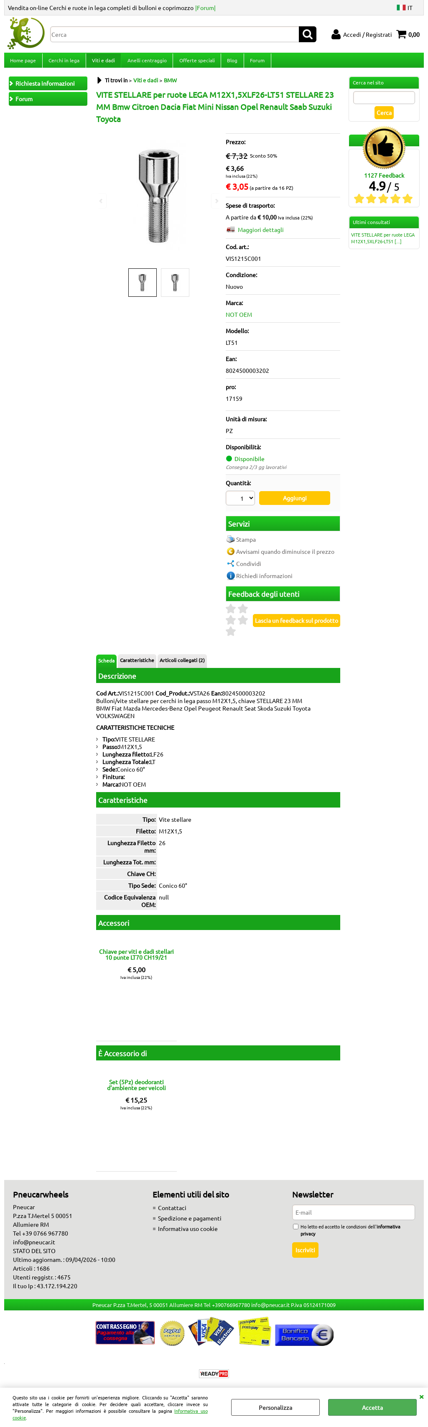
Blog (230, 62)
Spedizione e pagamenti (190, 1221)
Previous (101, 201)
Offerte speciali (195, 62)
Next (216, 201)
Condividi (248, 567)
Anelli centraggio (146, 62)
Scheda (106, 663)
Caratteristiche (137, 663)
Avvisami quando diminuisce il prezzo (285, 554)
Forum (255, 62)
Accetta (372, 1407)
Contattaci (172, 1211)
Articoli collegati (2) (182, 663)
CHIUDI (421, 1396)
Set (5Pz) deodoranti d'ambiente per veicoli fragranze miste (136, 1088)
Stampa (246, 542)
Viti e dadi (102, 62)
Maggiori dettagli (261, 234)
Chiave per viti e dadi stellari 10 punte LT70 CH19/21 (136, 957)
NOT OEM (239, 319)
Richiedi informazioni (264, 579)
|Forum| (205, 7)
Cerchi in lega (63, 62)
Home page (23, 62)
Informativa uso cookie (188, 1232)
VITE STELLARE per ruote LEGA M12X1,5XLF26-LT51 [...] (383, 242)
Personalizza (275, 1407)
